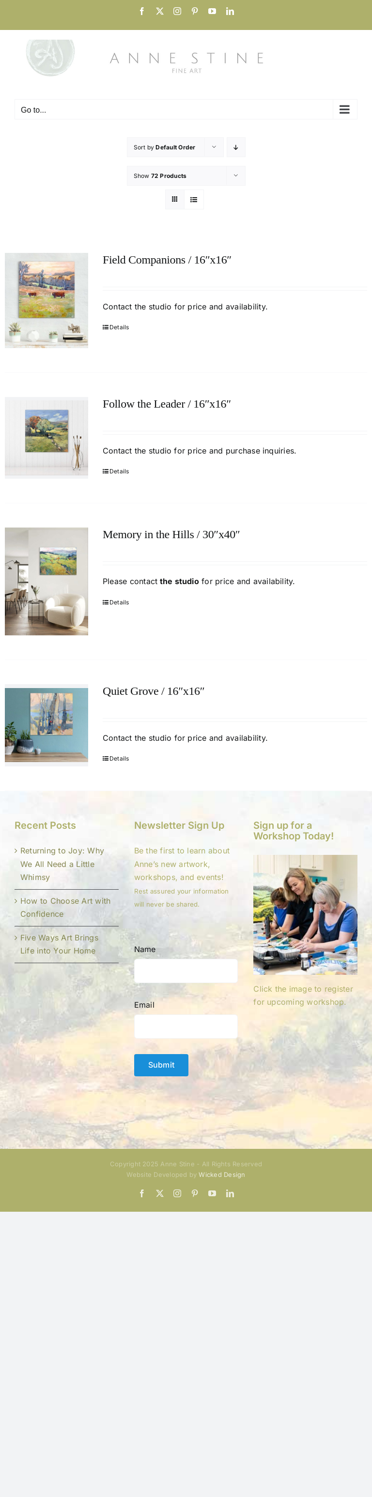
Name (145, 949)
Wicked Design (222, 1174)
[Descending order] (236, 147)
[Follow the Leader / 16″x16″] (46, 438)
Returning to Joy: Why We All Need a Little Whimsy (62, 864)
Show (160, 175)
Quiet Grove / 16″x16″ (153, 691)
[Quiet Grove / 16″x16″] (46, 725)
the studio (152, 306)
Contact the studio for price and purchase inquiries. (199, 450)
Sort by (165, 147)
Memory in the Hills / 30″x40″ (171, 534)
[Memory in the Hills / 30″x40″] (46, 581)
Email (144, 1005)
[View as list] (194, 199)
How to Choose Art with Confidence (65, 907)
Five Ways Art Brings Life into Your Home (59, 944)
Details (119, 327)
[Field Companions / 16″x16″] (46, 300)
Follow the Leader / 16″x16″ (167, 403)
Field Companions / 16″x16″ (167, 259)
